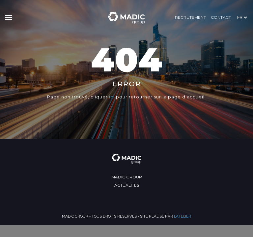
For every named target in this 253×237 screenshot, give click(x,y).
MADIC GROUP (126, 176)
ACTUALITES (126, 185)
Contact (221, 17)
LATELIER (182, 216)
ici (112, 96)
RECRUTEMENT (190, 17)
